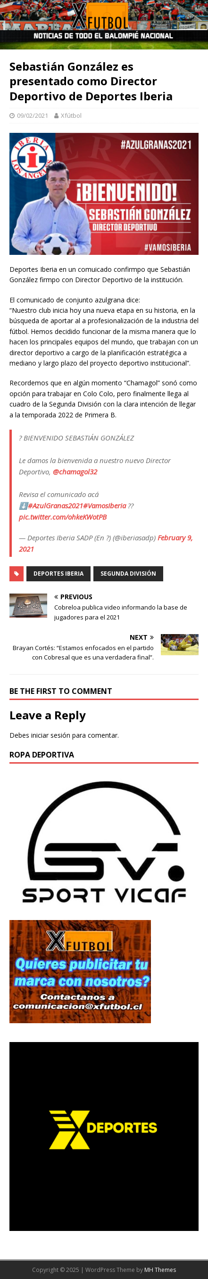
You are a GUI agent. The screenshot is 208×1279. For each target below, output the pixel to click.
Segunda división (128, 574)
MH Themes (160, 1270)
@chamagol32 (75, 471)
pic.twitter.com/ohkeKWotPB (63, 516)
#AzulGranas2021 (55, 505)
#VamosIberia (104, 505)
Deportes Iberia (58, 574)
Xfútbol (71, 115)
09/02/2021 (32, 115)
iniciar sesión (50, 735)
